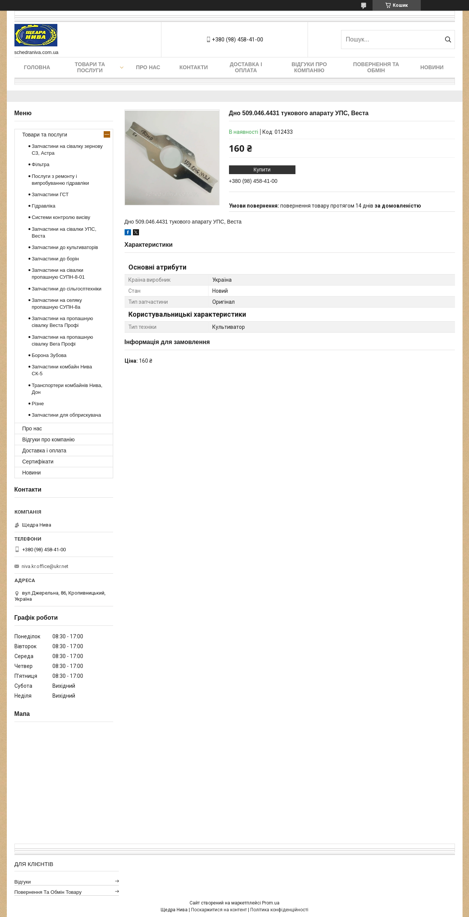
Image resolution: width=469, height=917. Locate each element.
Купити (262, 170)
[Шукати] (448, 39)
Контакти (193, 67)
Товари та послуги (90, 67)
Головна (37, 67)
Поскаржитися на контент (219, 909)
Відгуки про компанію (309, 67)
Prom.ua (271, 903)
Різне (38, 403)
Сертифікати (38, 461)
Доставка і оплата (246, 67)
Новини (432, 67)
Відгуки (22, 882)
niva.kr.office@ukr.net (45, 566)
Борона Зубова (49, 355)
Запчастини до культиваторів (65, 247)
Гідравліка (43, 206)
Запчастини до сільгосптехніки (67, 289)
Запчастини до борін (55, 259)
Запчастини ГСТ (50, 194)
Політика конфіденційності (279, 909)
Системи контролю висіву (61, 217)
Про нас (148, 67)
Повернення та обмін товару (48, 892)
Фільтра (41, 164)
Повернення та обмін (376, 67)
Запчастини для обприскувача (66, 415)
